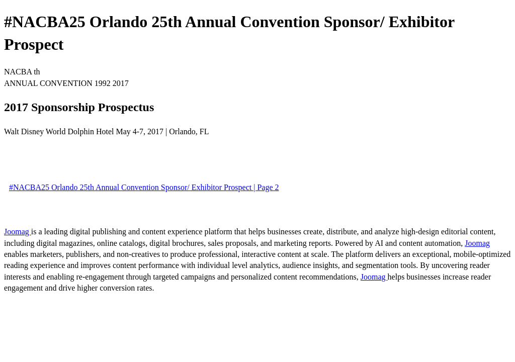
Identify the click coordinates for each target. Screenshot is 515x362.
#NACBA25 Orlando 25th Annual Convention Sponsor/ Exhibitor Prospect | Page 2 (144, 187)
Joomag (17, 231)
